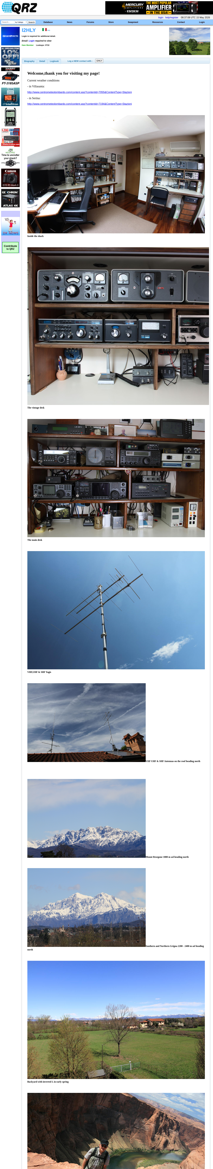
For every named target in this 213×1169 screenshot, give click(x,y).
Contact (181, 22)
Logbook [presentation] (54, 61)
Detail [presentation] (42, 61)
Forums (90, 22)
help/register (171, 17)
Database (48, 22)
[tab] (29, 61)
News (69, 22)
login (160, 17)
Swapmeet (133, 22)
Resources (157, 22)
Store (111, 22)
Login (202, 22)
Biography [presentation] (29, 61)
